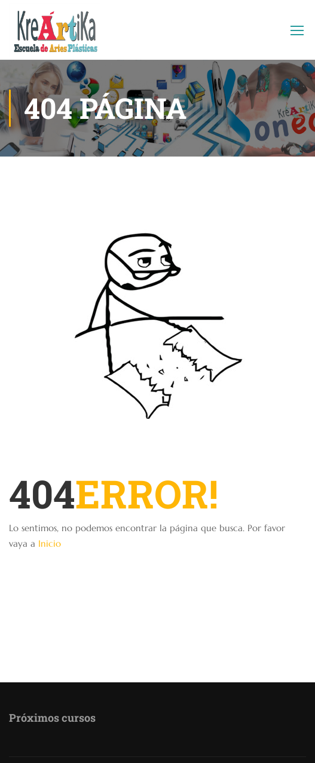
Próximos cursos (52, 717)
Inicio (49, 543)
